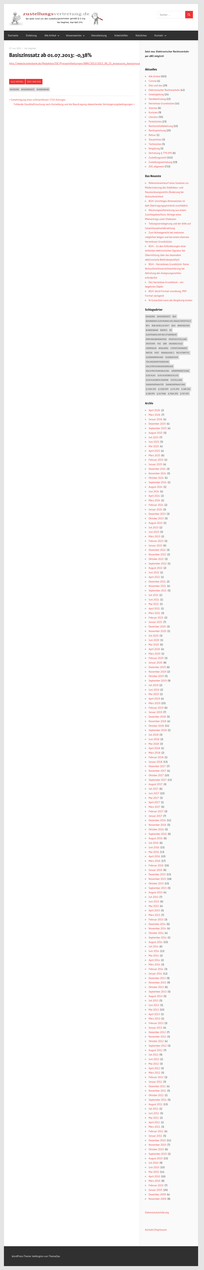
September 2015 (158, 887)
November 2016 (157, 824)
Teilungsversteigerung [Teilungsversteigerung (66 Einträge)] (157, 362)
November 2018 (157, 721)
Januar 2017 (155, 815)
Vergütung (154, 148)
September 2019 (158, 680)
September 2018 (158, 730)
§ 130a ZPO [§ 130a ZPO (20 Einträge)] (151, 389)
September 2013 (158, 991)
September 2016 (158, 833)
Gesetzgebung (156, 94)
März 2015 (154, 914)
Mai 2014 (154, 955)
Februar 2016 (156, 865)
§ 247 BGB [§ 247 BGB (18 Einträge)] (161, 393)
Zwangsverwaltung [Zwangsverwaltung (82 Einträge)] (175, 384)
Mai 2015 (154, 906)
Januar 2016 (155, 869)
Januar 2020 (155, 662)
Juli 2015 (153, 896)
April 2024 (154, 495)
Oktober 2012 (156, 1041)
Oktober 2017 (156, 775)
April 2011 (154, 1122)
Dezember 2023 (157, 513)
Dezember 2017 (157, 766)
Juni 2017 (154, 793)
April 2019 (154, 698)
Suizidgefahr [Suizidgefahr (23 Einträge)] (171, 357)
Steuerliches (155, 139)
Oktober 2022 (156, 558)
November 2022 (157, 554)
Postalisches (155, 121)
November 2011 (157, 1090)
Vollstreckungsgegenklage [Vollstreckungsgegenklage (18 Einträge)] (159, 366)
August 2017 (155, 784)
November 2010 (157, 1144)
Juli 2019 (153, 685)
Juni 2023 (154, 531)
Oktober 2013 (156, 987)
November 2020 (157, 631)
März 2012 (154, 1072)
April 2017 (154, 802)
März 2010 (154, 1180)
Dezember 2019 (157, 667)
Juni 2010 (154, 1167)
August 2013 (155, 996)
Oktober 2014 (156, 932)
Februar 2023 (156, 540)
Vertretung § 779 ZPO (160, 153)
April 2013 (154, 1014)
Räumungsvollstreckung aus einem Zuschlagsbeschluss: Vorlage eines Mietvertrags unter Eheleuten (165, 214)
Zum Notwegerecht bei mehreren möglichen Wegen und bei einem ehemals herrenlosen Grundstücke (167, 237)
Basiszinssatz (27, 89)
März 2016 (154, 860)
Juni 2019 (154, 689)
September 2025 (158, 428)
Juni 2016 (154, 847)
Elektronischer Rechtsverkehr (164, 89)
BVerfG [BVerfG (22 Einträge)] (163, 330)
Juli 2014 (153, 946)
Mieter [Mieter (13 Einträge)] (149, 352)
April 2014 (154, 960)
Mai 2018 (154, 743)
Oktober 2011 (156, 1095)
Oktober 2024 (156, 477)
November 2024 (157, 473)
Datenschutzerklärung (157, 1212)
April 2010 (154, 1176)
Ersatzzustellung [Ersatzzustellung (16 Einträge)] (178, 339)
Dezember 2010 (157, 1140)
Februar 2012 (156, 1077)
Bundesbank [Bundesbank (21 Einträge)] (152, 330)
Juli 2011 (153, 1108)
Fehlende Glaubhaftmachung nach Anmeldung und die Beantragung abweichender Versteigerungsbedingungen (73, 104)
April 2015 (154, 910)
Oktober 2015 (156, 883)
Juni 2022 (154, 572)
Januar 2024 (155, 509)
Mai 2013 (154, 1009)
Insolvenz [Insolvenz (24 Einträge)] (163, 348)
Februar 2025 (156, 459)
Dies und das (34, 81)
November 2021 (157, 585)
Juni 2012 (154, 1059)
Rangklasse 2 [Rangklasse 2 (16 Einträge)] (167, 352)
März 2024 (154, 500)
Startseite (13, 35)
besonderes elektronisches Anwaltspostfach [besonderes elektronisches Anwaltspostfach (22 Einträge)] (168, 321)
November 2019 (157, 671)
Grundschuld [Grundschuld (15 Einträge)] (175, 343)
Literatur (153, 116)
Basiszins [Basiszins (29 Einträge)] (150, 316)
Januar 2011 (155, 1135)
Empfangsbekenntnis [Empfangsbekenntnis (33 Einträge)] (156, 339)
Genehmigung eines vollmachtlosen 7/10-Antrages (38, 99)
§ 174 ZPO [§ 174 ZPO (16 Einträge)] (174, 389)
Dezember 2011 (157, 1086)
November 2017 (157, 770)
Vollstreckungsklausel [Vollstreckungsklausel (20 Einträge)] (157, 371)
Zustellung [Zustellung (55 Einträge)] (176, 380)
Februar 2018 (156, 757)
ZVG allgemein (156, 166)
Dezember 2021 (157, 581)
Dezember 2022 (157, 549)
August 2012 (155, 1050)
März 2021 (154, 613)
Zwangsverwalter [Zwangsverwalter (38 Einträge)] (155, 384)
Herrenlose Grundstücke (161, 103)
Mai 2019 (154, 694)
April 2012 (154, 1068)
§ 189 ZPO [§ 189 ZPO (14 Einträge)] (150, 393)
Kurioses (153, 112)
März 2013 (154, 1018)
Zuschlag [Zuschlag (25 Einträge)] (150, 375)
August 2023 (155, 522)
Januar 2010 (155, 1189)
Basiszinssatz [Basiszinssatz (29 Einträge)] (163, 316)
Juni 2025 (154, 441)
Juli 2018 (153, 734)
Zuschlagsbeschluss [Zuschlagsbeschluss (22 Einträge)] (168, 375)
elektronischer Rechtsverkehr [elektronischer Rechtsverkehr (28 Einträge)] (161, 334)
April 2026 (154, 410)
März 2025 (154, 455)
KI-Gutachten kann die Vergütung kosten (170, 300)
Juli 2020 (153, 635)
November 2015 (157, 878)
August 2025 (155, 432)
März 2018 (154, 752)
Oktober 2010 (156, 1149)
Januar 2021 (155, 621)
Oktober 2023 (156, 518)
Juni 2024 (154, 491)
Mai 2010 (154, 1171)
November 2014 (157, 928)
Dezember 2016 (157, 820)
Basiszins (14, 89)
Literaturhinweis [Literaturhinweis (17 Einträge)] (178, 348)
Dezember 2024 (157, 468)
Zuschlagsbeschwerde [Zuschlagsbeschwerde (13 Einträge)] (157, 380)
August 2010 (156, 1158)
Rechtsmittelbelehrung (161, 126)
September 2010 (158, 1153)
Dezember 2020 (157, 626)
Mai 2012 (154, 1063)
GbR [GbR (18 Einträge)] (165, 343)
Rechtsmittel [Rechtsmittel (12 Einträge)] (182, 352)
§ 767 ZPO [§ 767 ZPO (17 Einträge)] (184, 393)
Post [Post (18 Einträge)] (157, 352)
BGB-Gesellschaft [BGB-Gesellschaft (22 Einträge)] (160, 325)
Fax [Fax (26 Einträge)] (159, 343)
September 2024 (158, 482)
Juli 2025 (153, 437)
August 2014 (155, 942)
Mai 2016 (154, 851)
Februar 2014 (156, 969)
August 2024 (155, 486)
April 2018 (154, 748)
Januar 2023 (155, 545)
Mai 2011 (154, 1117)
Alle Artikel (51, 35)
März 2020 (154, 653)
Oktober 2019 (156, 676)
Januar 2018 (155, 761)
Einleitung (31, 35)
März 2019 (154, 703)
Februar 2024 (156, 504)
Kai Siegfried (30, 48)
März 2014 (154, 964)
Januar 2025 (155, 464)
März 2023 (154, 536)
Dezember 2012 (157, 1032)
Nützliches (141, 35)
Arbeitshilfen (121, 35)
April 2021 (154, 608)
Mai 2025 (154, 446)
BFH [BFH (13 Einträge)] (148, 325)
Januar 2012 (155, 1081)
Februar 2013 (156, 1023)
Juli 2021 (153, 595)
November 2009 (157, 1198)
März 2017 (154, 806)
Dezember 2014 (157, 924)
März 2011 (154, 1126)
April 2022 (154, 576)
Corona (153, 80)
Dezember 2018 (157, 716)
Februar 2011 (156, 1131)
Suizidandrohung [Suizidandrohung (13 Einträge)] (154, 357)
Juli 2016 (153, 842)
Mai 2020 (154, 644)
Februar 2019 (156, 707)
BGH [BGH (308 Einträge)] (173, 325)
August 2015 (155, 892)
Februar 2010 (156, 1185)
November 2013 (157, 982)
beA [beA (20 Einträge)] (174, 316)
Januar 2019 (155, 712)
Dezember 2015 (157, 874)
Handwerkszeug (157, 98)
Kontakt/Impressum (156, 1229)
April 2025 (154, 450)
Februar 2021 (156, 617)
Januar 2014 (155, 973)
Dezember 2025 (157, 423)
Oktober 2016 (156, 829)
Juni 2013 (154, 1005)
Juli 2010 (153, 1162)
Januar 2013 (155, 1027)
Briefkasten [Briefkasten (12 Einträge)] (183, 325)
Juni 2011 (154, 1113)
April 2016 (154, 856)
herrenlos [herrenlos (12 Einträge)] (151, 348)
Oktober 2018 (156, 725)
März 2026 (154, 414)
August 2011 (155, 1104)
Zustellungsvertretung (160, 162)
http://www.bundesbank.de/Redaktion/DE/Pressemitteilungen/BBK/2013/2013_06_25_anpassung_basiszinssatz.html (78, 63)
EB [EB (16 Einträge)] (170, 330)
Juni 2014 (154, 950)
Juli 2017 (153, 788)
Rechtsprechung (157, 130)
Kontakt (160, 35)
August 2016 (156, 838)
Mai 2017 (154, 797)
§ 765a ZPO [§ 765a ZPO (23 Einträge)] (173, 393)
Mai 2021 (154, 603)
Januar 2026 (155, 419)
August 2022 (155, 567)
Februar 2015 (156, 919)
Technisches (155, 144)
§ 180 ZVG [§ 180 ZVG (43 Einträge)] (185, 389)
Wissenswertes (75, 35)
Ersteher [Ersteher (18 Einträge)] (150, 343)
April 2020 (154, 649)
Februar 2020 (156, 658)
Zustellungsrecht (157, 157)
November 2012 (157, 1036)
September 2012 (158, 1045)
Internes (153, 108)
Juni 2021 (154, 599)
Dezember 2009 (157, 1194)
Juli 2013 (153, 1000)
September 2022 (158, 563)
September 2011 (158, 1099)
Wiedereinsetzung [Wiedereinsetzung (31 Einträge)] (180, 371)
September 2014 (158, 937)
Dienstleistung (99, 35)
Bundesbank (43, 89)
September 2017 (158, 779)
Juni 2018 (154, 739)
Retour (152, 134)
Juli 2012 (153, 1054)
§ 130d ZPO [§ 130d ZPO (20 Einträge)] (163, 389)
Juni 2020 (154, 640)
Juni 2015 (154, 901)
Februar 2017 (156, 811)
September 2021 (158, 590)
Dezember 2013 (157, 978)
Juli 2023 (153, 527)
